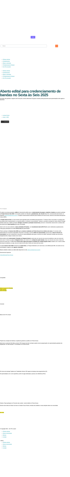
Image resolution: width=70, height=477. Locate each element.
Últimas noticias (6, 452)
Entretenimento (6, 65)
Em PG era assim (7, 70)
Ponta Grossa (10, 264)
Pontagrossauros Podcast (8, 69)
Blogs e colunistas (7, 67)
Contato (4, 458)
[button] (33, 462)
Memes (4, 456)
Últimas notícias (6, 63)
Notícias (5, 264)
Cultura (1, 264)
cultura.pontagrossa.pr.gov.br (11, 225)
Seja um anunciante (7, 454)
